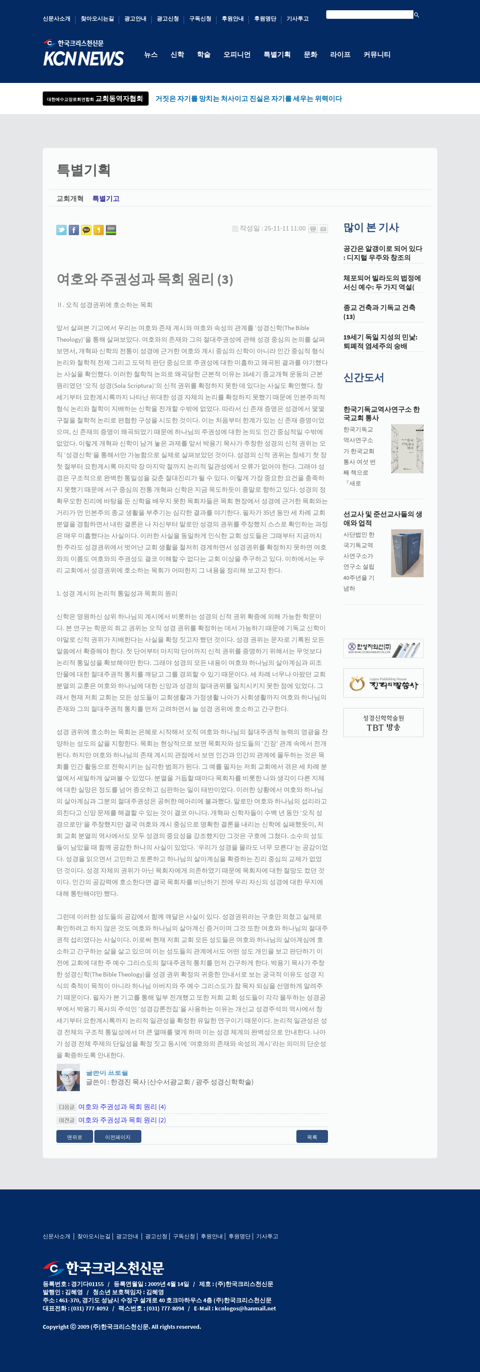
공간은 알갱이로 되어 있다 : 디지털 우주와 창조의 (382, 259)
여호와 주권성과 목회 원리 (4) (122, 1113)
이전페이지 (118, 1143)
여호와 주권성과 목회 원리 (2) (122, 1126)
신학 (177, 54)
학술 (204, 54)
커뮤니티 (377, 54)
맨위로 (74, 1143)
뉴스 (151, 54)
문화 (310, 54)
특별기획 (277, 54)
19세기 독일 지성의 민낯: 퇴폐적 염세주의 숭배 (380, 348)
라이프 (340, 54)
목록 (312, 1143)
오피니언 (237, 54)
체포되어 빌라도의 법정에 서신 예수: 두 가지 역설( (382, 289)
